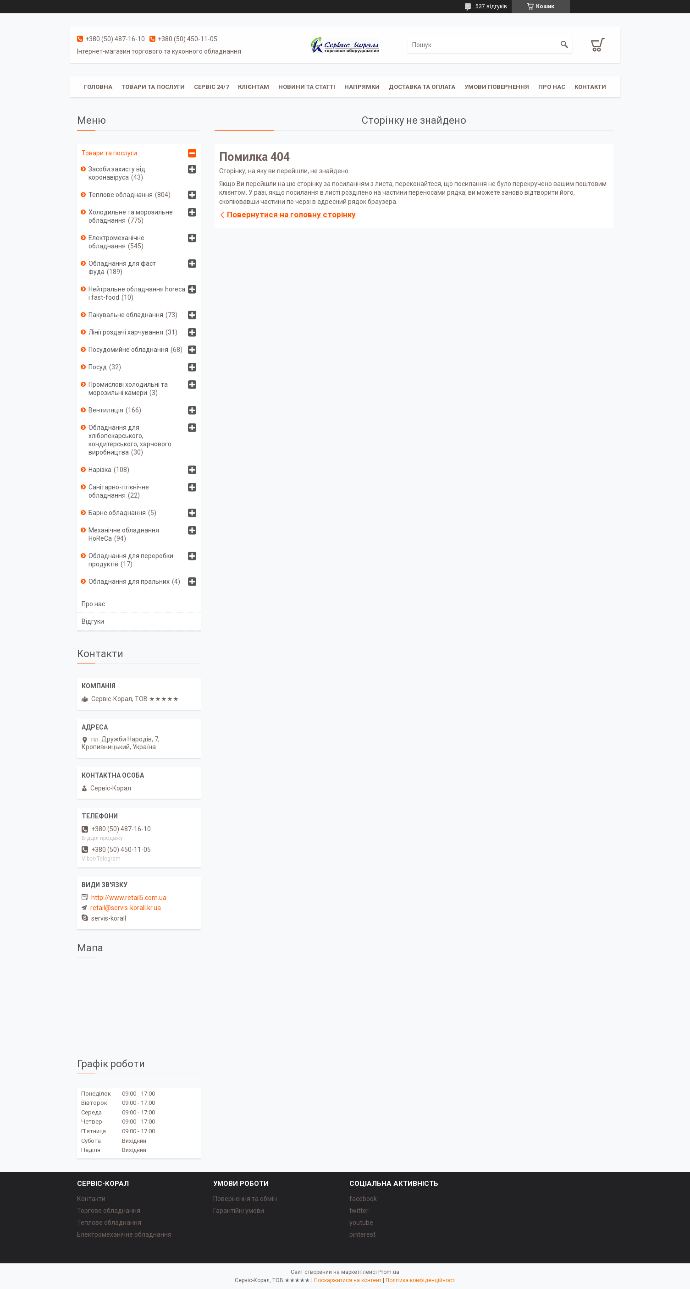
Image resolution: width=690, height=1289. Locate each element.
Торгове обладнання (108, 1210)
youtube (361, 1222)
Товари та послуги (153, 86)
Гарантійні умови (238, 1210)
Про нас (551, 86)
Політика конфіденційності (421, 1280)
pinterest (362, 1234)
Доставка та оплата (422, 86)
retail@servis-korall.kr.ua (125, 907)
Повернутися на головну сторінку (291, 214)
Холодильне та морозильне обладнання (130, 216)
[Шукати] (564, 45)
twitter (359, 1210)
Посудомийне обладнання (128, 349)
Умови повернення (496, 86)
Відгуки (93, 621)
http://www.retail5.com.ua (128, 897)
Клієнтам (253, 86)
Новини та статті (306, 86)
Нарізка (99, 469)
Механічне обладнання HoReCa (123, 534)
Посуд (97, 367)
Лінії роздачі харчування (125, 332)
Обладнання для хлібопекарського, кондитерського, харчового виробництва (129, 440)
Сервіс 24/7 (211, 86)
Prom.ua (388, 1272)
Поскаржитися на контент (347, 1280)
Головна (98, 86)
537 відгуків (491, 6)
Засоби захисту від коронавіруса (116, 173)
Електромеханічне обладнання (116, 242)
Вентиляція (105, 410)
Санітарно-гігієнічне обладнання (118, 491)
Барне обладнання (117, 512)
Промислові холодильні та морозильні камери (128, 388)
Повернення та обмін (245, 1198)
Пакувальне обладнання (125, 314)
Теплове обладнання (120, 194)
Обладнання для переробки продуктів (130, 560)
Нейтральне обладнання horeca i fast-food (136, 293)
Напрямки (362, 86)
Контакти (590, 86)
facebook (363, 1198)
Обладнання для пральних (129, 581)
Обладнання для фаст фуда (122, 267)
